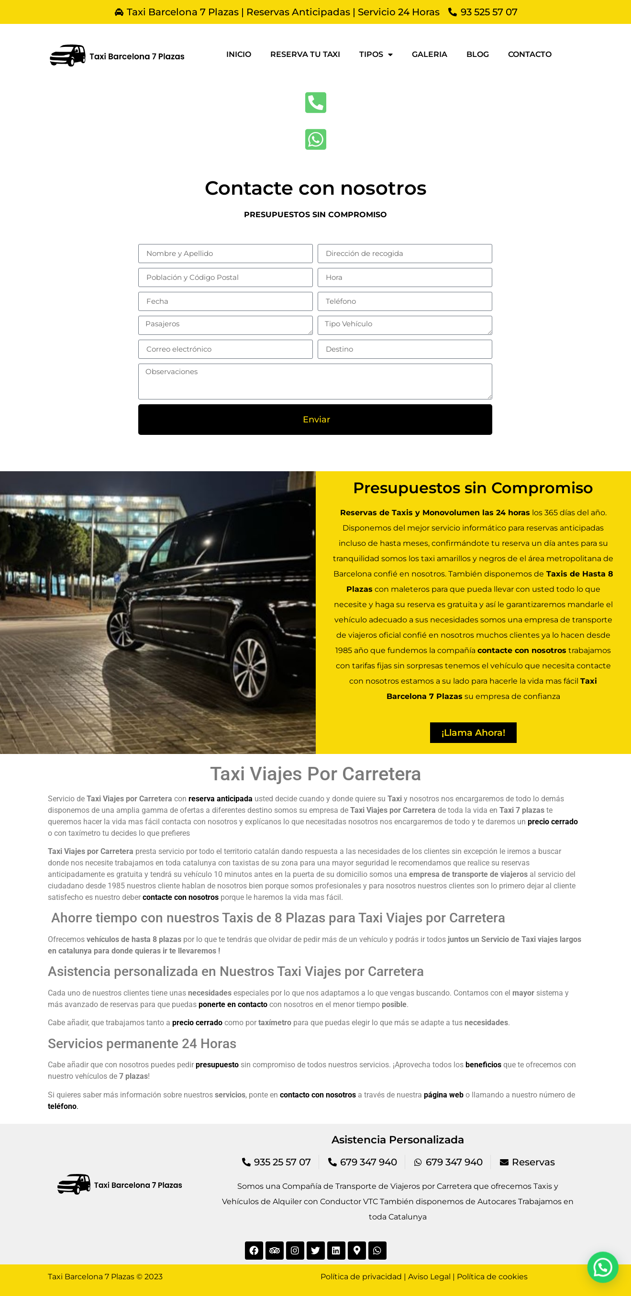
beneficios (483, 1064)
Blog (477, 54)
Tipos (376, 54)
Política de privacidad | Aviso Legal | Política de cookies (424, 1276)
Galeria (429, 54)
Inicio (238, 54)
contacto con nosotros (318, 1094)
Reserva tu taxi (305, 54)
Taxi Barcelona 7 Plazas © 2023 (105, 1276)
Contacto (530, 54)
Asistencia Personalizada (398, 1139)
